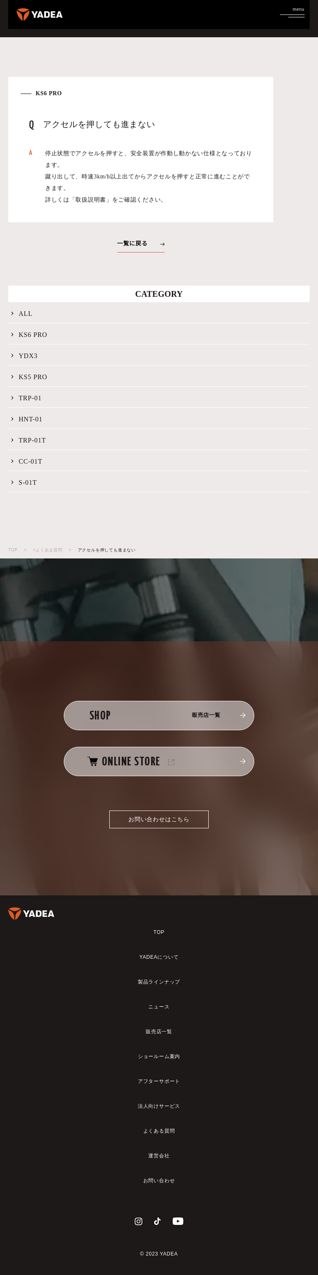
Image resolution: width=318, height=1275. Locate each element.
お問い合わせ (159, 1181)
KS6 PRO (28, 335)
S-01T (23, 482)
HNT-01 (26, 419)
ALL (21, 313)
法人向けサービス (159, 1106)
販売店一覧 (159, 1031)
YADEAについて (159, 957)
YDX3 (24, 356)
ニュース (158, 1007)
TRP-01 (25, 398)
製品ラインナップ (159, 982)
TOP (13, 550)
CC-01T (26, 461)
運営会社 (158, 1156)
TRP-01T (28, 440)
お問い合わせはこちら (159, 819)
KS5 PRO (28, 377)
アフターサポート (159, 1081)
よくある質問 (159, 1131)
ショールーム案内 (159, 1056)
